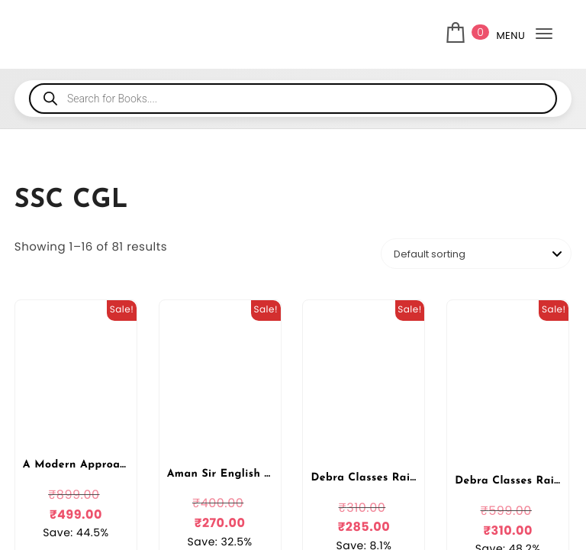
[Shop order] (476, 253)
